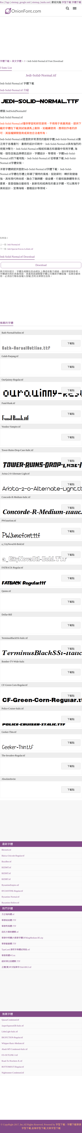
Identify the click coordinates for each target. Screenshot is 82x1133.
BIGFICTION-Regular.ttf (12, 1037)
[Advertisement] (41, 38)
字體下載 (76, 2)
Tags (7, 2)
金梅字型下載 (39, 1128)
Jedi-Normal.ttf (13, 245)
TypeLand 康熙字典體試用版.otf (16, 949)
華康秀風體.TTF (9, 926)
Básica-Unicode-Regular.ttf (13, 856)
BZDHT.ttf (6, 873)
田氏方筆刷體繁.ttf (10, 932)
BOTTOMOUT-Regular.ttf (13, 1067)
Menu (74, 7)
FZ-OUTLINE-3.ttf (10, 1055)
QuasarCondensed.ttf (10, 1020)
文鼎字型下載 (53, 1128)
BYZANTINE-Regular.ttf (12, 891)
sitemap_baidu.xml (41, 2)
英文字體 (16, 61)
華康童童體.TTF (9, 944)
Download (41, 265)
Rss (1, 2)
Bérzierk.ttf (6, 850)
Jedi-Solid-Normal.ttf (41, 75)
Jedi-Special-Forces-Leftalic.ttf (20, 249)
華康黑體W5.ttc (9, 955)
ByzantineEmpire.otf (10, 885)
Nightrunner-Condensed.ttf (13, 1073)
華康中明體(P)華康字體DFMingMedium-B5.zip (22, 938)
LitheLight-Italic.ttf (10, 1032)
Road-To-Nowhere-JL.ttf (12, 1061)
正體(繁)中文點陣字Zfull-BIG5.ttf (16, 967)
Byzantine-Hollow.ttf (10, 903)
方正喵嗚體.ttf (8, 914)
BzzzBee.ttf (6, 862)
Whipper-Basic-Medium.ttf (13, 1043)
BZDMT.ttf (6, 867)
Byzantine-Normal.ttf (10, 897)
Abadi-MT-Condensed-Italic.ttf (14, 1049)
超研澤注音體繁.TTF (11, 961)
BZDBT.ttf (6, 879)
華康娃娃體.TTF (9, 920)
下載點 (70, 343)
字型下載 (66, 2)
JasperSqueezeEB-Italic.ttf (13, 1026)
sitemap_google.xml (20, 2)
